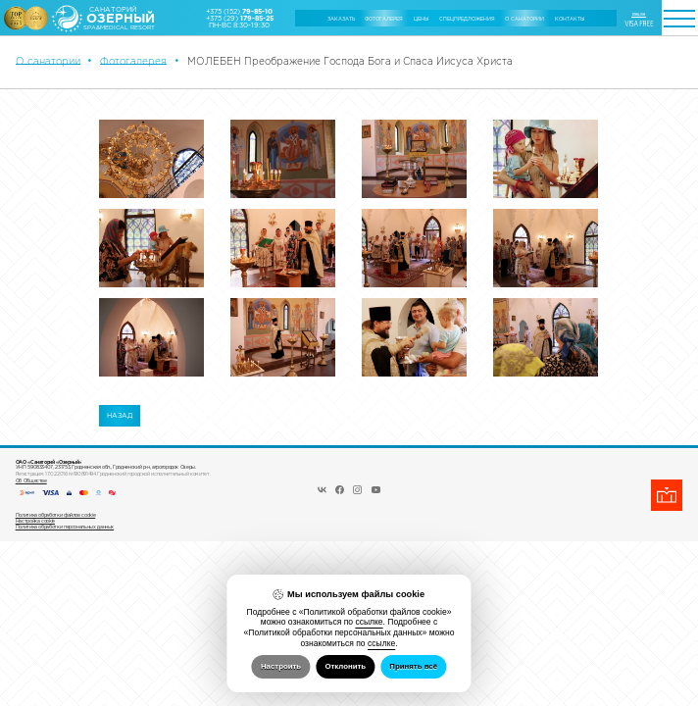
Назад (119, 415)
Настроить (281, 666)
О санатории (524, 19)
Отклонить (345, 666)
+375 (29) (240, 18)
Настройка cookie (35, 521)
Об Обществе (31, 480)
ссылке (368, 622)
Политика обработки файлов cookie (56, 515)
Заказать (341, 19)
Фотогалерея (384, 19)
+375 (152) (239, 11)
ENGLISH (638, 15)
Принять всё (413, 666)
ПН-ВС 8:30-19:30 (239, 25)
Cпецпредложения (467, 19)
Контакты (569, 19)
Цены (421, 19)
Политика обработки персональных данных (65, 527)
